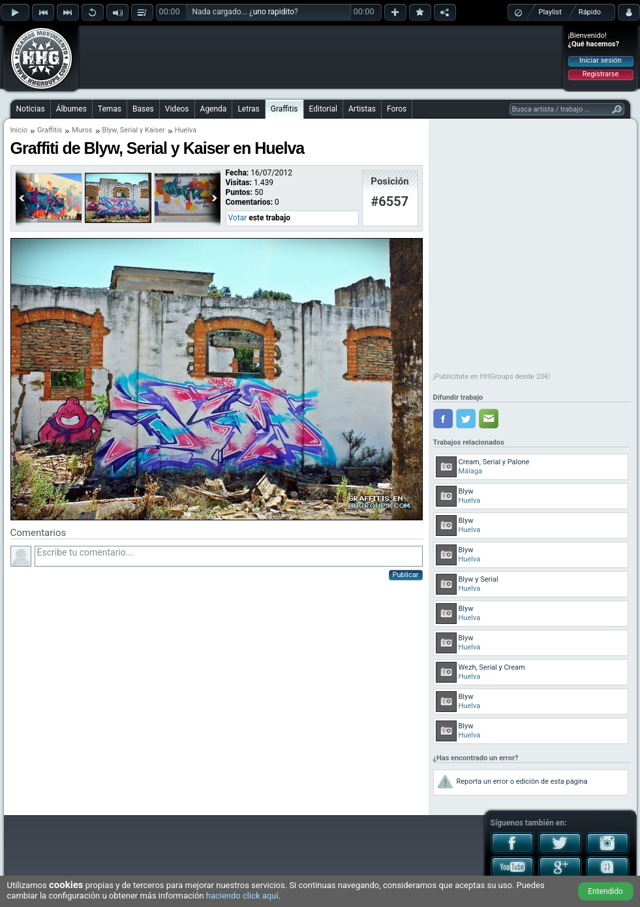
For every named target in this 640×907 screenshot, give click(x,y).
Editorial (323, 108)
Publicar (406, 575)
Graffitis (284, 108)
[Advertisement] (164, 47)
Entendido (605, 891)
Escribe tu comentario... (229, 556)
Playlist (550, 12)
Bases (143, 108)
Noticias (30, 108)
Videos (177, 108)
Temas (109, 108)
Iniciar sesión (600, 60)
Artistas (362, 108)
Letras (248, 108)
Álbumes (71, 108)
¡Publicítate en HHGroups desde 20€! (492, 376)
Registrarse (600, 74)
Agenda (213, 108)
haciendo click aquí (242, 895)
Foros (396, 108)
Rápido (590, 12)
